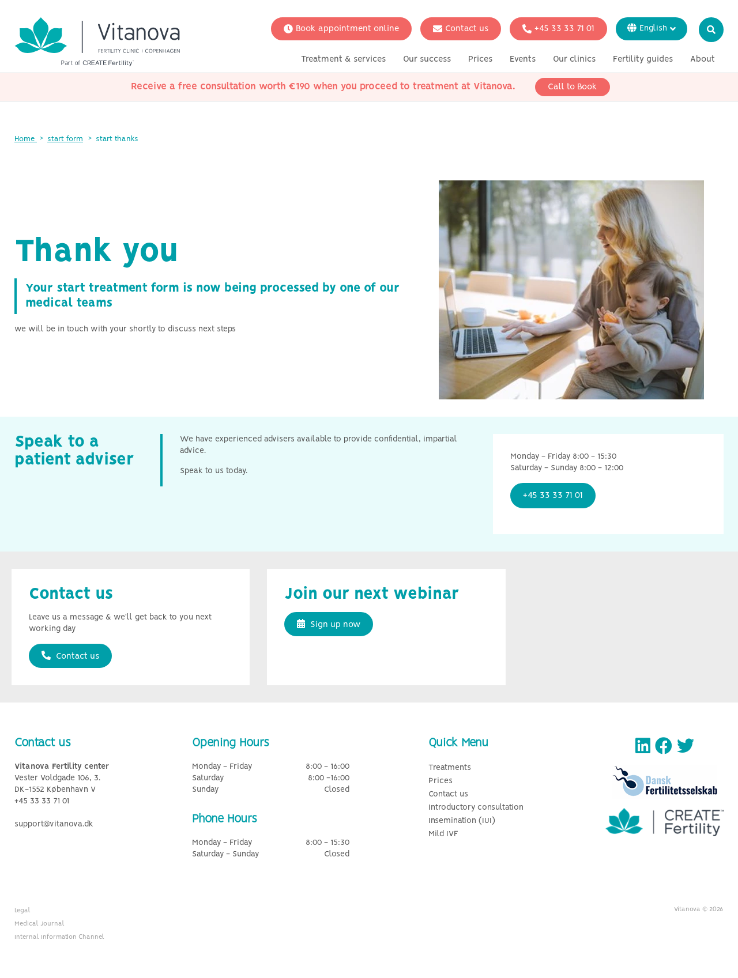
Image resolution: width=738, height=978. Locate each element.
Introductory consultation (476, 807)
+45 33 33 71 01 (558, 28)
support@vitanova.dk (53, 824)
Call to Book (572, 87)
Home (25, 139)
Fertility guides (643, 59)
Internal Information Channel (59, 937)
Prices (480, 59)
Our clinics (574, 59)
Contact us (460, 28)
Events (523, 59)
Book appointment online (341, 28)
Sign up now (328, 624)
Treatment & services (343, 59)
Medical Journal (39, 923)
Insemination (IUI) (461, 821)
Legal (22, 910)
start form (65, 139)
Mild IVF (443, 834)
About (702, 59)
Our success (427, 59)
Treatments (449, 768)
